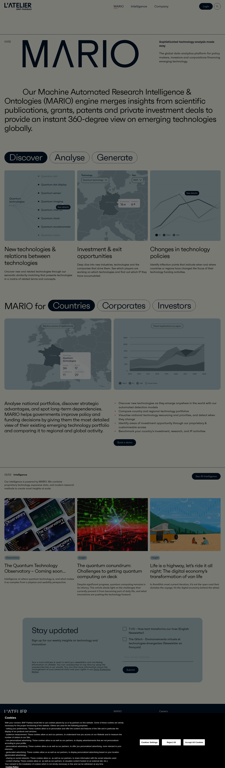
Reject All (171, 753)
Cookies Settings (149, 753)
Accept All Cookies (194, 753)
